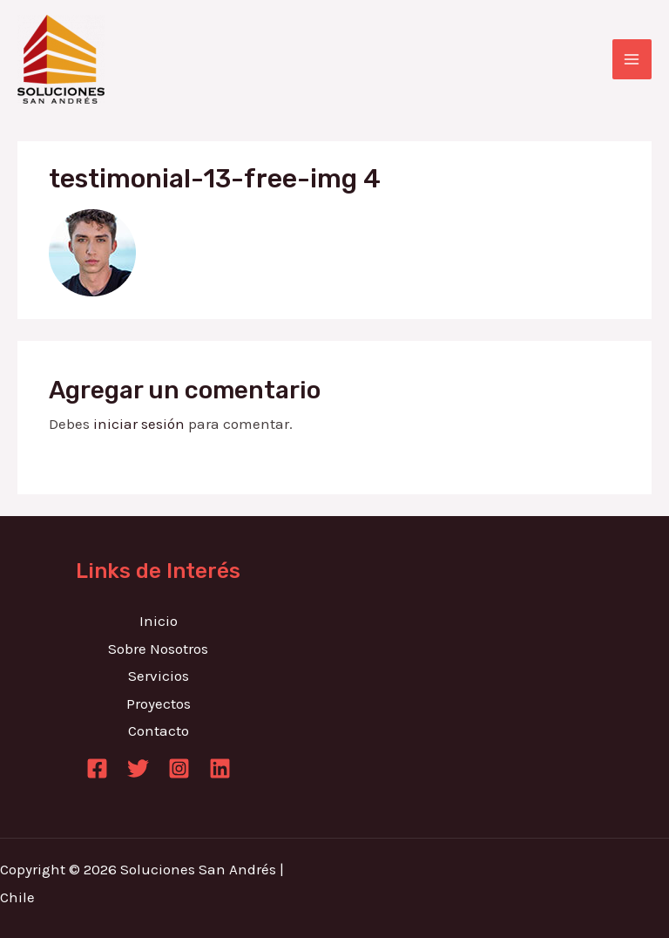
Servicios (158, 675)
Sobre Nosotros (158, 648)
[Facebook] (97, 768)
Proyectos (158, 703)
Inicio (158, 620)
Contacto (158, 730)
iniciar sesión (139, 423)
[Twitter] (138, 768)
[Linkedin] (220, 768)
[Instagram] (179, 768)
